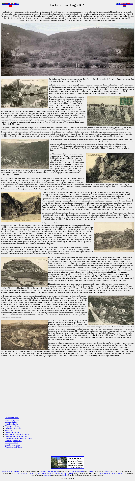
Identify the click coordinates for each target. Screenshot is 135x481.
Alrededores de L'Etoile (13, 447)
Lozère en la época (11, 422)
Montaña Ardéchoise (110, 473)
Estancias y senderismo (13, 441)
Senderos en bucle (11, 443)
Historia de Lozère (11, 424)
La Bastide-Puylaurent (77, 471)
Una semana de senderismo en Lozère (18, 439)
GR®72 (44, 473)
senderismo (47, 475)
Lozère (91, 471)
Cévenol (100, 473)
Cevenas (108, 471)
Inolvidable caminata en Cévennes (17, 434)
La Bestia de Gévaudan (13, 428)
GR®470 (70, 473)
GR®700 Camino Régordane (56, 473)
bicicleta (65, 475)
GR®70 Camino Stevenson (32, 473)
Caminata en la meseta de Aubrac (17, 437)
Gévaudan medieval (12, 426)
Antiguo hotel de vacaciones (11, 471)
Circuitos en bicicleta (12, 445)
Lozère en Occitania (12, 418)
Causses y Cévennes (12, 432)
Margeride (8, 430)
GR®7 (20, 473)
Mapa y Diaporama (12, 420)
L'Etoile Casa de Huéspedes (50, 471)
